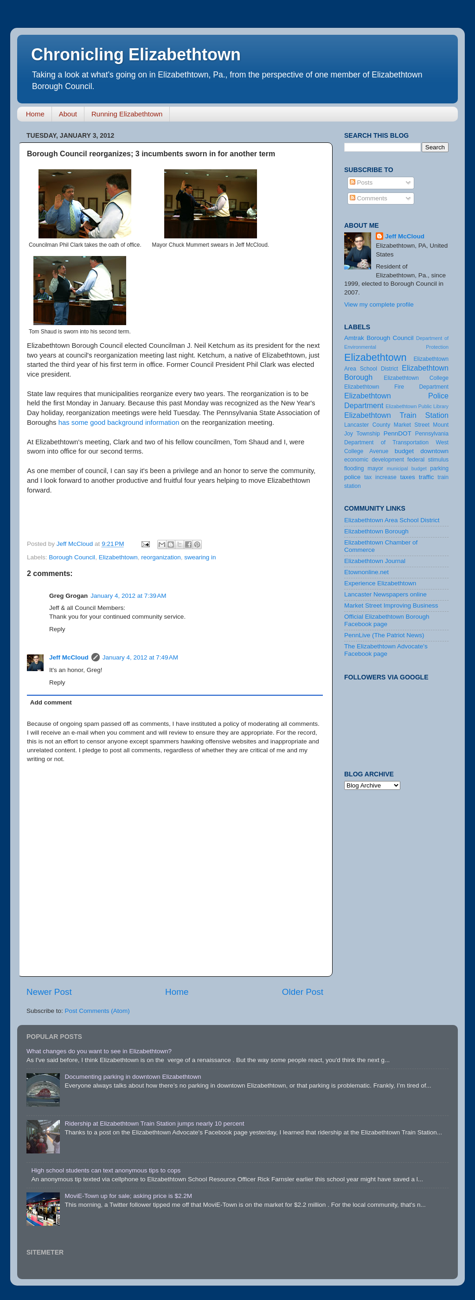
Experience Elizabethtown (380, 583)
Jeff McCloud (69, 657)
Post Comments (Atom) (97, 1010)
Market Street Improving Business (391, 605)
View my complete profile (379, 304)
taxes (407, 477)
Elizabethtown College (416, 378)
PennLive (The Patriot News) (384, 635)
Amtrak (354, 337)
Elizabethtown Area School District (392, 520)
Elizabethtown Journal (374, 560)
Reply (57, 629)
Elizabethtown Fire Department (396, 387)
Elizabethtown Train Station (396, 415)
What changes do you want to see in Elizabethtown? (99, 1051)
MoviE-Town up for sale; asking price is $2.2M (128, 1195)
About (68, 114)
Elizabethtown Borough (376, 531)
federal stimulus (428, 459)
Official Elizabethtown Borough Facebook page (387, 620)
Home (35, 114)
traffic (426, 477)
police (352, 477)
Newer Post (49, 992)
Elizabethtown (118, 557)
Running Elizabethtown (126, 114)
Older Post (302, 992)
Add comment (51, 702)
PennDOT (397, 433)
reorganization (161, 557)
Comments (368, 198)
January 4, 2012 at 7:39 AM (128, 595)
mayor (375, 468)
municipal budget (407, 468)
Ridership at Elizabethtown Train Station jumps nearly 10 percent (154, 1123)
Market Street (412, 425)
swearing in (200, 557)
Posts (361, 182)
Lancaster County (367, 425)
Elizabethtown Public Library (417, 406)
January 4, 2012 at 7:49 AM (140, 657)
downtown (434, 451)
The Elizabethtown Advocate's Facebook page (386, 650)
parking (439, 468)
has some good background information (119, 422)
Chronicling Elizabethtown (136, 54)
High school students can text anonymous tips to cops (105, 1170)
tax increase (380, 477)
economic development (374, 459)
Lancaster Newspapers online (385, 594)
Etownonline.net (366, 572)
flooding (354, 468)
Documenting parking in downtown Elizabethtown (132, 1076)
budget (404, 451)
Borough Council (72, 557)
